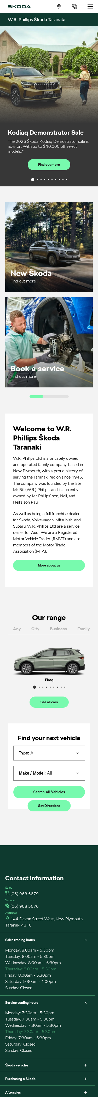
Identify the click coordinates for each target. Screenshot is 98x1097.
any (17, 629)
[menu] (90, 6)
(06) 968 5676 (24, 906)
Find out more (49, 164)
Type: (24, 753)
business (58, 629)
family (83, 629)
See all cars (49, 702)
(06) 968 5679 (24, 893)
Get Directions (49, 806)
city (35, 629)
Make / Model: (32, 773)
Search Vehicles (49, 792)
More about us (49, 565)
